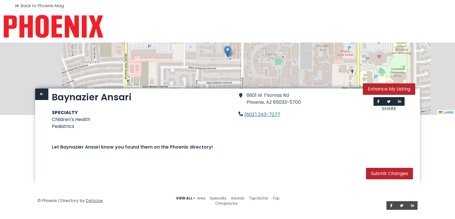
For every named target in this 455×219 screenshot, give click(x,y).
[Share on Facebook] (378, 101)
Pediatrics (63, 126)
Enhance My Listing (389, 89)
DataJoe (94, 200)
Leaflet (446, 112)
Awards (237, 198)
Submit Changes (389, 173)
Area (201, 198)
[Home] (53, 26)
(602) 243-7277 (262, 114)
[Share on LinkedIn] (399, 101)
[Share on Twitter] (388, 101)
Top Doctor (258, 198)
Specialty (218, 198)
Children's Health (71, 119)
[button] (227, 51)
